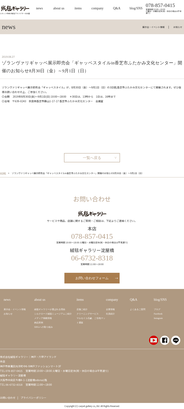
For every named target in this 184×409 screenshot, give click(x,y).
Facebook (158, 313)
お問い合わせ (7, 397)
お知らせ (177, 26)
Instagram (158, 318)
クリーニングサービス (88, 313)
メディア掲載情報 (43, 318)
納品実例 (38, 322)
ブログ (157, 309)
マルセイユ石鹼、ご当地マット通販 (91, 320)
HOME (3, 173)
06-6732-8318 (14, 384)
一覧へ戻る (92, 158)
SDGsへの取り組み (43, 327)
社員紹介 (110, 313)
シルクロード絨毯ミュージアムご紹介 (53, 313)
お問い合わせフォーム (92, 278)
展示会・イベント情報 (153, 26)
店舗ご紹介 (82, 309)
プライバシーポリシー (33, 397)
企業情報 (110, 309)
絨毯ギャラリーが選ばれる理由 (49, 309)
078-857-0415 (160, 5)
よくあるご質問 (137, 309)
